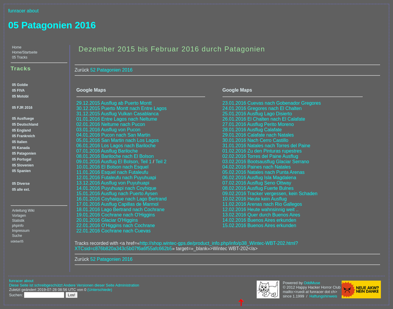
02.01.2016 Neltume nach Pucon (110, 124)
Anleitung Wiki (23, 210)
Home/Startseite (24, 52)
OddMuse (312, 283)
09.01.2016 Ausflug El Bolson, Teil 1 (114, 161)
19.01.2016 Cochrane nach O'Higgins (115, 214)
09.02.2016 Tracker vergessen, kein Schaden (269, 193)
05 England (21, 130)
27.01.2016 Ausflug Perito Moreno (258, 124)
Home (17, 47)
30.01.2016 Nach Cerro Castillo (255, 140)
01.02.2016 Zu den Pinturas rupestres (262, 150)
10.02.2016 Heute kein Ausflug (254, 198)
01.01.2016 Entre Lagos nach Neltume (116, 119)
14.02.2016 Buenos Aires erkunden (259, 220)
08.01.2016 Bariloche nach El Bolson (115, 156)
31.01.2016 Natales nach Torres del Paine (266, 145)
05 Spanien (21, 171)
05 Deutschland (25, 124)
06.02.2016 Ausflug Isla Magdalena (259, 177)
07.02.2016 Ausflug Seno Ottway (256, 182)
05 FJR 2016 (22, 108)
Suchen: (16, 295)
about (33, 10)
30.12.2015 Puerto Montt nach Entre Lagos (121, 108)
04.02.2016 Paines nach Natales (256, 166)
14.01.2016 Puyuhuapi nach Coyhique (116, 188)
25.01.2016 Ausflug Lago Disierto (257, 113)
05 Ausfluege (23, 119)
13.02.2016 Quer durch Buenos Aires (261, 214)
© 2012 (289, 287)
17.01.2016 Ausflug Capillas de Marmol (117, 204)
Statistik (18, 221)
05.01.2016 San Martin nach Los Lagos (117, 140)
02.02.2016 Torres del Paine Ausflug (260, 156)
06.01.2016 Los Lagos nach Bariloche (116, 145)
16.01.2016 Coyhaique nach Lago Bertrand (121, 198)
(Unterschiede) (99, 289)
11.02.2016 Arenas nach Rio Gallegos (262, 204)
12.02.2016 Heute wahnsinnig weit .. (260, 209)
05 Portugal (21, 159)
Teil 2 (160, 161)
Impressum (21, 231)
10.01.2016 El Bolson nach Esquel (112, 166)
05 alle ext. (21, 189)
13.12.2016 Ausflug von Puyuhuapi (112, 182)
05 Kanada (21, 148)
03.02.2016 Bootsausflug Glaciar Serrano (265, 161)
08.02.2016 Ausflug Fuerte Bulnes (258, 188)
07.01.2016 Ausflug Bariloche (107, 150)
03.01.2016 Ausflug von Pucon (108, 129)
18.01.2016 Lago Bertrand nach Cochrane (120, 209)
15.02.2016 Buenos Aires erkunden (259, 225)
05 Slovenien (23, 165)
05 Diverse (21, 184)
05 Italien (19, 142)
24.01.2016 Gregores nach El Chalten (262, 108)
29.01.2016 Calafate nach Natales (258, 134)
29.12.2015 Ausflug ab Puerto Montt (114, 103)
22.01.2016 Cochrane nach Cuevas (113, 230)
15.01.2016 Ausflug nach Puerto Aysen (117, 193)
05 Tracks (19, 57)
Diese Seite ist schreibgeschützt (36, 285)
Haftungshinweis (323, 296)
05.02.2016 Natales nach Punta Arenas (263, 172)
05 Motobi (20, 96)
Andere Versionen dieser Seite (88, 285)
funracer (17, 10)
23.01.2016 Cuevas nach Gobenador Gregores (271, 103)
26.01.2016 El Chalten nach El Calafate (263, 119)
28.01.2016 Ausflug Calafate (252, 129)
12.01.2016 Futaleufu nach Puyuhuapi (116, 177)
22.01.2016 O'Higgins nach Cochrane (115, 225)
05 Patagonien (24, 153)
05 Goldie (20, 85)
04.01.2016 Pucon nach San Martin (113, 134)
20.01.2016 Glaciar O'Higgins (107, 220)
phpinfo (18, 226)
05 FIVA (18, 90)
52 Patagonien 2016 (111, 69)
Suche (17, 236)
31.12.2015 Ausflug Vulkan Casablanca (117, 113)
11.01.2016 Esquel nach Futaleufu (112, 172)
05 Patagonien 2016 (52, 25)
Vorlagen (19, 215)
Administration (127, 285)
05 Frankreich (23, 136)
